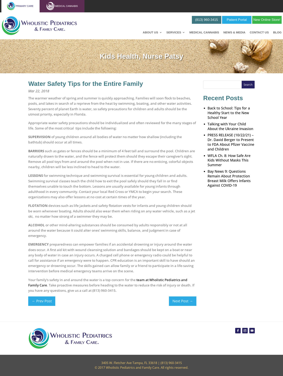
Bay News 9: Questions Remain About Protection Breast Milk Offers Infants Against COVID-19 (229, 178)
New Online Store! (266, 20)
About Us (150, 32)
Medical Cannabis (204, 32)
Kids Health (119, 56)
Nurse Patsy (162, 56)
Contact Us (259, 32)
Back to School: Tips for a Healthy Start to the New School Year (229, 113)
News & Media (234, 32)
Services (173, 32)
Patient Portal (237, 20)
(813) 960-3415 (206, 20)
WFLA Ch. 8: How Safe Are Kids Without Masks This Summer (229, 160)
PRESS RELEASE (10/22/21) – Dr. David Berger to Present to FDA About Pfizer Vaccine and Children (231, 142)
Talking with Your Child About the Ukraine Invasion (230, 126)
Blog (277, 32)
